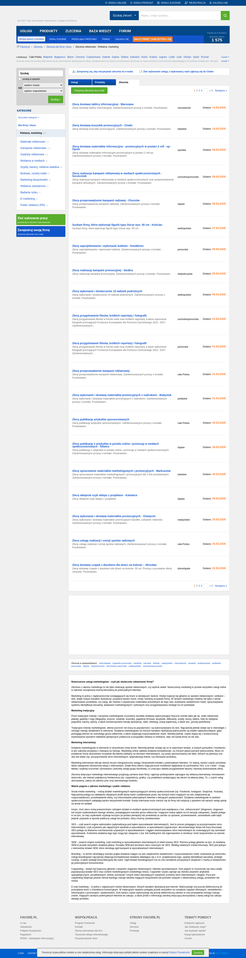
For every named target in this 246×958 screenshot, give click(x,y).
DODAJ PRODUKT (143, 3)
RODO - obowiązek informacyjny (37, 938)
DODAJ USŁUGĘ (117, 3)
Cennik (188, 938)
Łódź (179, 57)
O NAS (21, 953)
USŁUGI (26, 31)
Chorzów (80, 57)
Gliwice (124, 57)
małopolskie (166, 663)
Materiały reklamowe (34, 141)
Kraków (153, 57)
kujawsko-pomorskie (122, 663)
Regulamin (25, 934)
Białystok (47, 57)
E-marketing (29, 198)
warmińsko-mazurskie (116, 666)
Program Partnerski (85, 923)
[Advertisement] (149, 625)
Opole (196, 57)
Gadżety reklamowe (34, 154)
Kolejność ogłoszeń (194, 923)
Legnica (163, 57)
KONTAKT (32, 953)
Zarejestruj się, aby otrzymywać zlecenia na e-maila (105, 71)
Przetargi (134, 930)
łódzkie (156, 663)
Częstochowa (93, 57)
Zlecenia (123, 82)
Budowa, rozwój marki (35, 173)
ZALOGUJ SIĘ (220, 3)
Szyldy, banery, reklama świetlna (41, 167)
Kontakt (79, 927)
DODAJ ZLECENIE (171, 3)
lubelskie (137, 663)
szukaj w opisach (29, 79)
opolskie (192, 663)
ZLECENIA (73, 31)
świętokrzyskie (98, 666)
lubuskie (147, 663)
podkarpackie (204, 663)
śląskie (86, 666)
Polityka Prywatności (30, 930)
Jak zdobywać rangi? (195, 927)
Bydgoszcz (60, 57)
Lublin (172, 57)
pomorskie (76, 666)
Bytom (70, 57)
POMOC (106, 39)
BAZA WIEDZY (100, 31)
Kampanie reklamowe (35, 148)
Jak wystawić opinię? (195, 930)
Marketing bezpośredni (35, 179)
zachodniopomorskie (152, 666)
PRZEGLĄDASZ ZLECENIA (31, 39)
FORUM (125, 31)
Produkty (100, 82)
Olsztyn (187, 57)
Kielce (144, 57)
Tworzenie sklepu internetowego (91, 934)
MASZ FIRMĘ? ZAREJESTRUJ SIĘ (152, 39)
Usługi (74, 82)
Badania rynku (30, 192)
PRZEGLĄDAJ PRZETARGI (84, 39)
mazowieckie (180, 663)
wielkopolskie (135, 666)
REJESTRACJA (197, 3)
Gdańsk (106, 57)
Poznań (205, 57)
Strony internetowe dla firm (88, 930)
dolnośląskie (105, 663)
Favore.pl (48, 14)
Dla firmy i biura (27, 125)
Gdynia (115, 57)
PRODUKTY (48, 31)
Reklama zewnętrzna (34, 186)
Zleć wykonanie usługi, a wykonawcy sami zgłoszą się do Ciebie (178, 71)
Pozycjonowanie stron (86, 938)
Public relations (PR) (34, 205)
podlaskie (216, 663)
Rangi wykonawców (194, 934)
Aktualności (26, 927)
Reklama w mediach (34, 160)
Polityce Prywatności (179, 952)
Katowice (135, 57)
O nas (23, 923)
